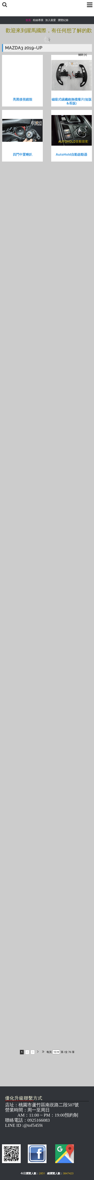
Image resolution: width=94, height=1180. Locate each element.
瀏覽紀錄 (63, 20)
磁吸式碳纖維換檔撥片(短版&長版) (72, 101)
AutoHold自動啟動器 (72, 154)
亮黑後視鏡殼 (22, 99)
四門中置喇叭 (22, 154)
